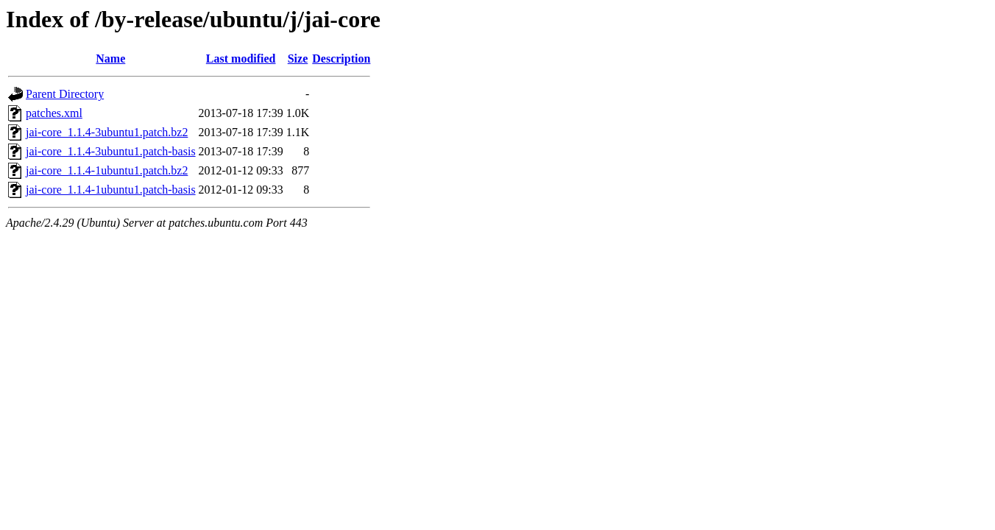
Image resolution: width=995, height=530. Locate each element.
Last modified (241, 58)
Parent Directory (65, 94)
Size (298, 58)
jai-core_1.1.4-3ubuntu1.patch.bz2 (107, 132)
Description (341, 58)
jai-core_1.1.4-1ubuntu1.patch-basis (111, 189)
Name (110, 58)
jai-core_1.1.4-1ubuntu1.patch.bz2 (107, 170)
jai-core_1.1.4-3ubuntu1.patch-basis (111, 151)
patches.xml (54, 113)
